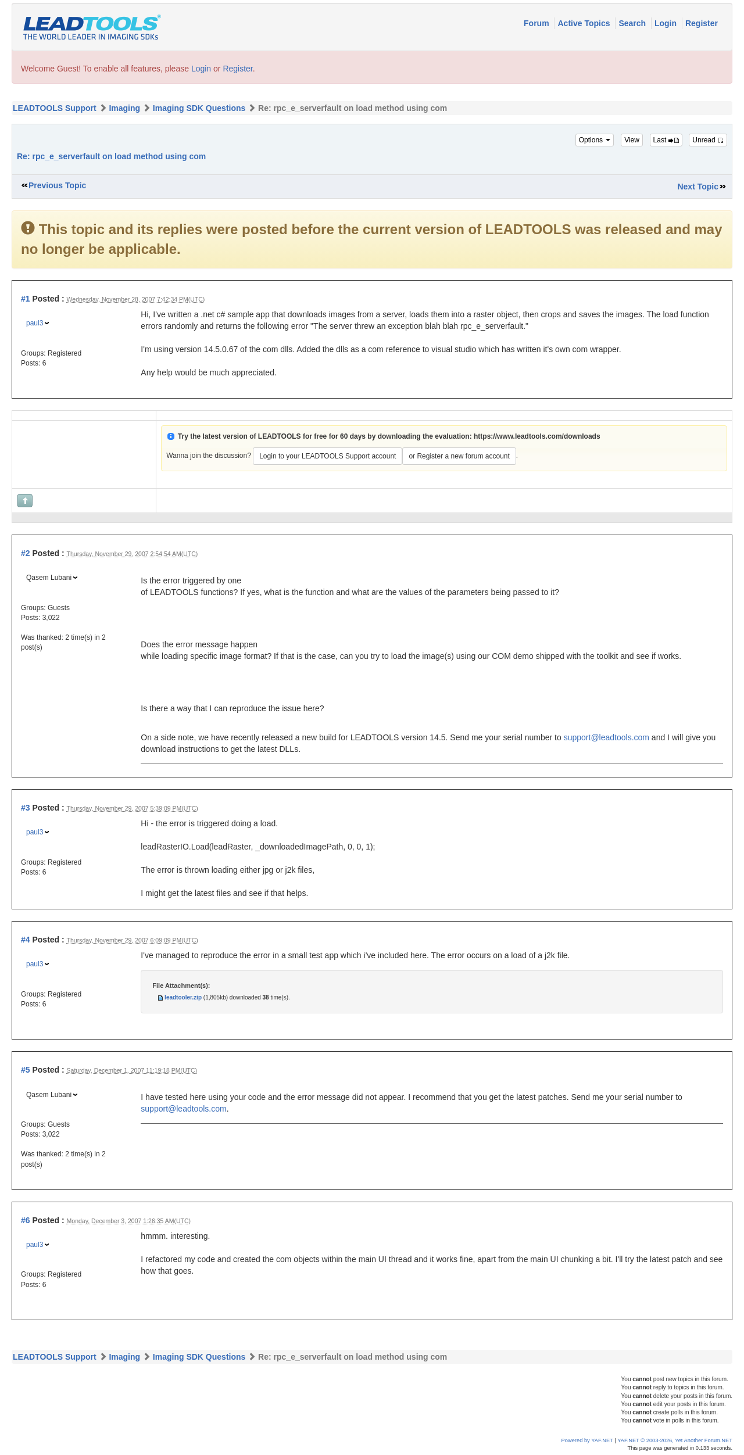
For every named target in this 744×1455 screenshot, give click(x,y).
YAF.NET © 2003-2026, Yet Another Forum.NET (674, 1440)
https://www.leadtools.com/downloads (537, 436)
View (631, 140)
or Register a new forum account (459, 456)
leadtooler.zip (183, 997)
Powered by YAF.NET (587, 1440)
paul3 (34, 323)
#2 (25, 553)
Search (633, 23)
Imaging (124, 108)
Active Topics (584, 23)
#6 (25, 1220)
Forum (537, 23)
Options (595, 140)
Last (666, 140)
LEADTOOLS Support (54, 108)
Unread (708, 140)
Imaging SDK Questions (199, 108)
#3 (25, 807)
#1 (25, 298)
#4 (25, 939)
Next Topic (697, 186)
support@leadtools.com (606, 737)
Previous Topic (57, 185)
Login (666, 23)
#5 (25, 1069)
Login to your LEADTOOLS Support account (327, 456)
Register (701, 23)
